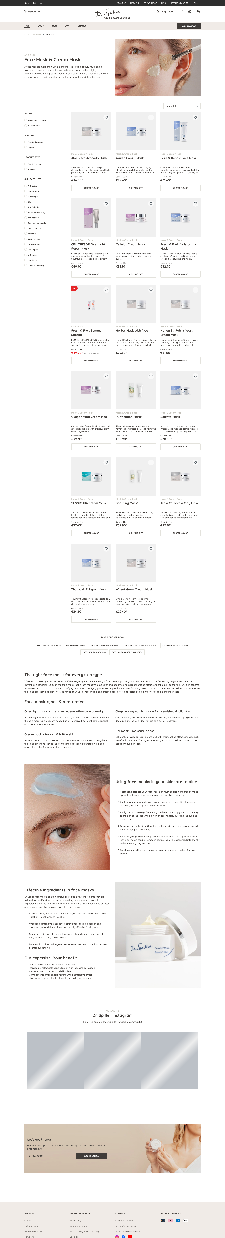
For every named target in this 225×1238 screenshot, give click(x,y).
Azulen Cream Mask (130, 158)
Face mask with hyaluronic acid (141, 645)
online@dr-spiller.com (126, 1226)
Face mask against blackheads (127, 652)
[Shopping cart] (198, 12)
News (163, 3)
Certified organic (35, 142)
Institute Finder (35, 11)
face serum (191, 802)
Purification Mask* (129, 417)
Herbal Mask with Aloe (132, 330)
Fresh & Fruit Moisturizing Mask (178, 246)
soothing (32, 233)
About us (121, 3)
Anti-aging (32, 186)
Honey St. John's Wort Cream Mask (176, 332)
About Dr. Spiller (80, 1213)
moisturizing (33, 191)
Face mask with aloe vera (175, 645)
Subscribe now (91, 1156)
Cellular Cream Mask (131, 244)
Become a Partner (179, 3)
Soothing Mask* (127, 503)
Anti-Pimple (33, 196)
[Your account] (190, 12)
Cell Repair (33, 249)
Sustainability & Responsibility (85, 1231)
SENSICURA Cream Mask (88, 503)
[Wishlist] (182, 12)
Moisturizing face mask (49, 645)
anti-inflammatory (36, 265)
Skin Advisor (188, 26)
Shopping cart (91, 188)
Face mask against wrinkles (105, 645)
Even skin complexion (37, 223)
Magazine (134, 3)
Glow (30, 202)
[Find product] (168, 11)
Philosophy (75, 1220)
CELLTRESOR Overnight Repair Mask (88, 246)
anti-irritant (33, 255)
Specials (31, 169)
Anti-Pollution (34, 207)
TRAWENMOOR (34, 126)
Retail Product (34, 164)
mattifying (32, 260)
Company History (79, 1226)
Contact (28, 1220)
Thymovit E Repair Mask (88, 589)
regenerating (34, 244)
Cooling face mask (75, 645)
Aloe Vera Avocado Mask (89, 158)
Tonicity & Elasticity (36, 212)
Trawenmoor (150, 3)
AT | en (197, 3)
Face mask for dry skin (94, 652)
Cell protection (34, 228)
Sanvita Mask (170, 417)
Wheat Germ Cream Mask (134, 589)
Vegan (31, 147)
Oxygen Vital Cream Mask (89, 417)
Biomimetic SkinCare (37, 120)
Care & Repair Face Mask (178, 158)
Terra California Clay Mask (179, 503)
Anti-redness (33, 218)
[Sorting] (182, 106)
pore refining (34, 239)
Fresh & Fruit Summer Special (87, 332)
